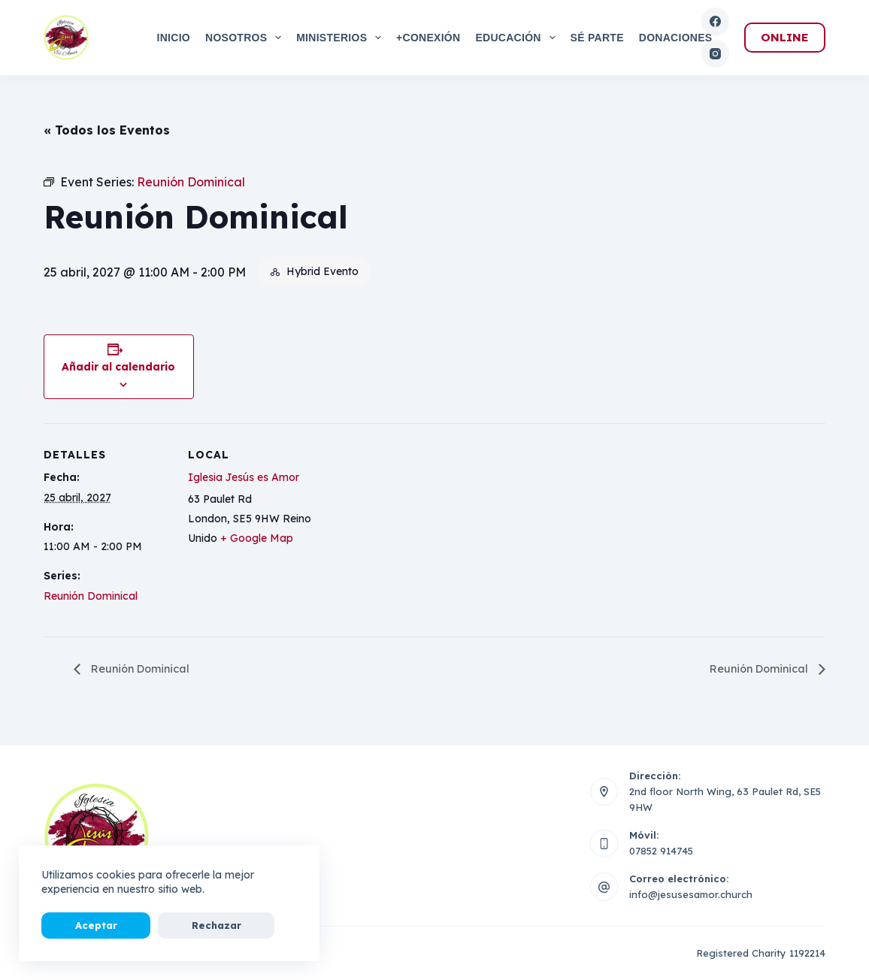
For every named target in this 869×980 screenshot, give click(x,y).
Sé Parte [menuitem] (597, 38)
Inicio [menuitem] (173, 38)
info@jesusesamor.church (690, 895)
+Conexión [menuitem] (428, 38)
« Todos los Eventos (107, 130)
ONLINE (785, 37)
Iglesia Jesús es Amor (243, 477)
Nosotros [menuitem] (246, 38)
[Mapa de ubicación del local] (411, 527)
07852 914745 (661, 851)
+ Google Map (256, 538)
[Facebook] (715, 22)
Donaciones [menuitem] (676, 38)
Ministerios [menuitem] (341, 38)
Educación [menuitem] (518, 38)
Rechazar (161, 925)
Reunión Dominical (91, 596)
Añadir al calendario (118, 367)
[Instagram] (715, 54)
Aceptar (77, 925)
